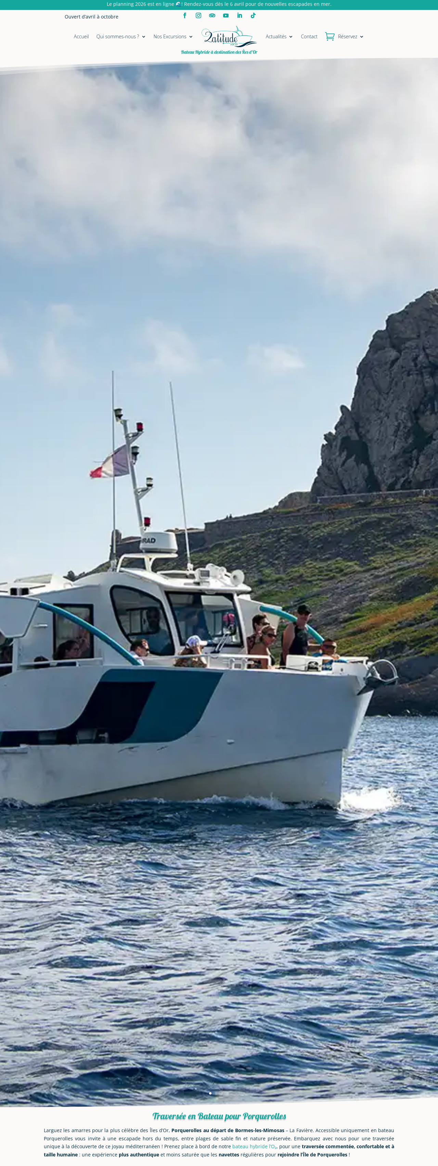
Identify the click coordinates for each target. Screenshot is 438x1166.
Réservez (347, 36)
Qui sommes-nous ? (117, 36)
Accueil (81, 36)
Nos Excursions (170, 36)
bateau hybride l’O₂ (254, 1146)
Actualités (276, 36)
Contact (309, 36)
